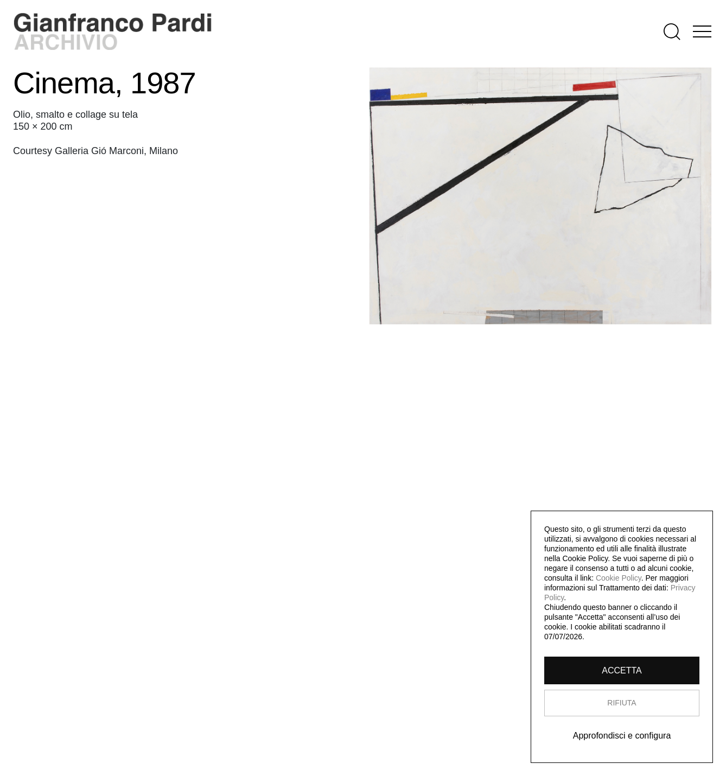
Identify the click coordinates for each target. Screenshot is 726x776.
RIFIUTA (621, 702)
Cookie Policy (618, 578)
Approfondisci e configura (622, 735)
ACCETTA (621, 670)
